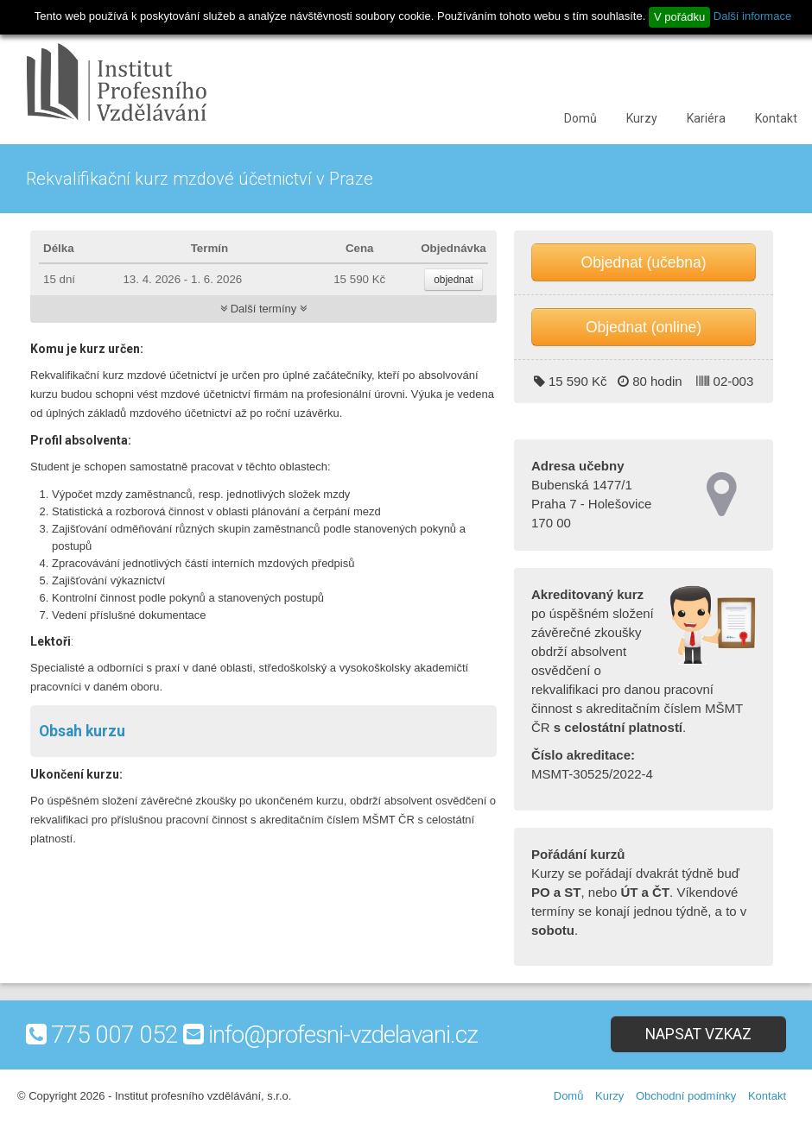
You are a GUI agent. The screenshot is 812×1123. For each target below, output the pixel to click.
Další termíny (263, 308)
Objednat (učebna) (644, 262)
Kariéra (706, 118)
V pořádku (679, 16)
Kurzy (641, 118)
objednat (453, 280)
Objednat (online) (643, 327)
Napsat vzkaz (698, 1034)
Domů (580, 118)
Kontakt (776, 118)
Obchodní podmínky (686, 1095)
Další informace (752, 15)
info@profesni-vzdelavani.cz (343, 1034)
